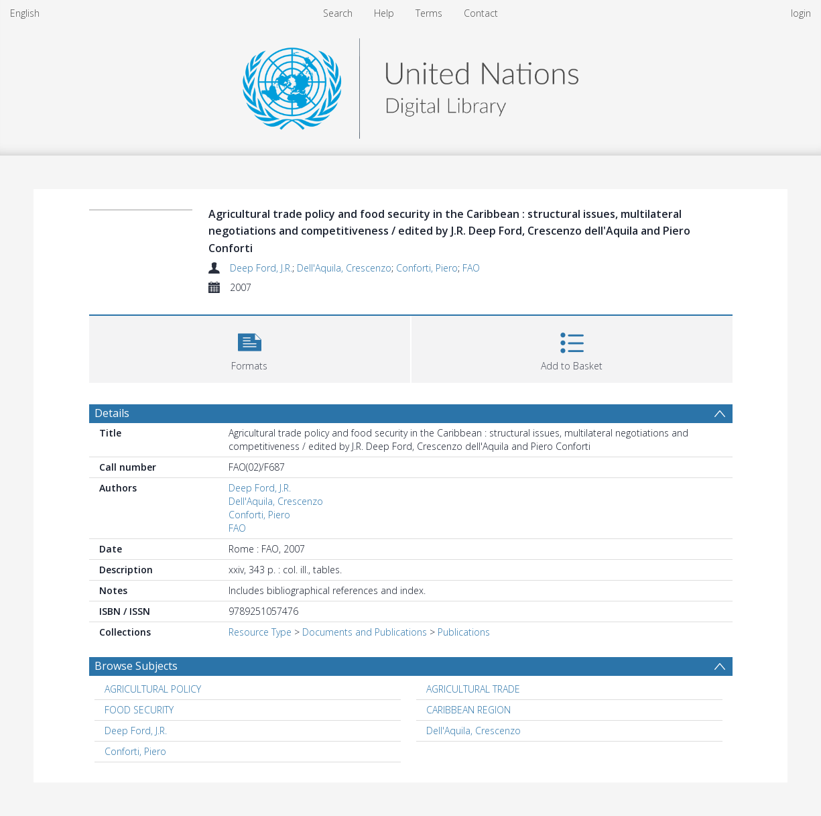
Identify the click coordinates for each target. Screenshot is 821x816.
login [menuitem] (801, 13)
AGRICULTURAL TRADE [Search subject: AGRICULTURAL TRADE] (473, 689)
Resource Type (260, 632)
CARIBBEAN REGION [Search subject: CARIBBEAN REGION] (468, 709)
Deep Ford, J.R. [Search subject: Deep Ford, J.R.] (136, 730)
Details (111, 413)
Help (384, 13)
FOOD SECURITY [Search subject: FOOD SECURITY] (139, 709)
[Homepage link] (410, 85)
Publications (464, 632)
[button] (249, 348)
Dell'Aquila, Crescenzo (344, 267)
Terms (429, 13)
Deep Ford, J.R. (261, 267)
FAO (471, 267)
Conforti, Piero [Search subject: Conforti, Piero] (135, 751)
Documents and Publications (364, 632)
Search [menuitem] (338, 13)
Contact (481, 13)
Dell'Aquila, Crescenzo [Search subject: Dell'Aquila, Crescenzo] (473, 730)
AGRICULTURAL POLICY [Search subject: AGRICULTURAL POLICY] (153, 689)
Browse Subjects (136, 665)
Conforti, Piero (427, 267)
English (25, 13)
